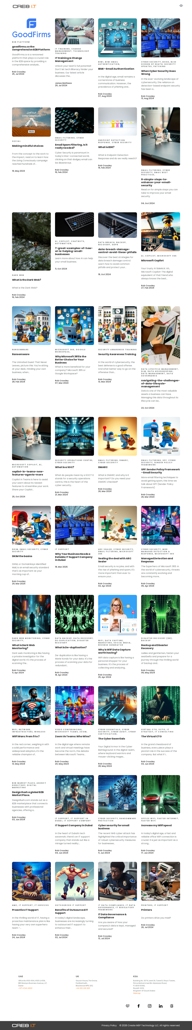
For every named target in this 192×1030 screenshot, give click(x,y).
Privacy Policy (109, 1025)
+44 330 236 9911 (83, 988)
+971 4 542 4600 (25, 988)
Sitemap (136, 993)
